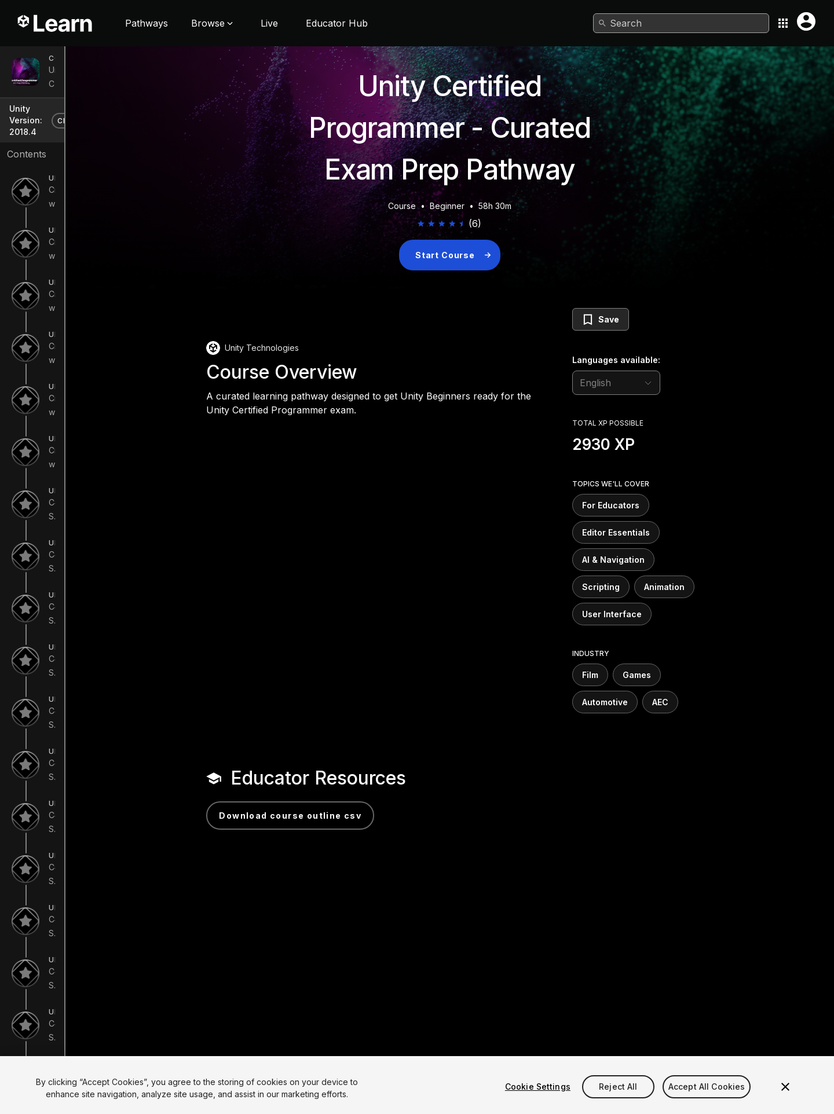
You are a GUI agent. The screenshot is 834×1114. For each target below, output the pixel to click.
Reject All (618, 1101)
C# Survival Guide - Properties (107, 1013)
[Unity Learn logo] (55, 23)
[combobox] (681, 23)
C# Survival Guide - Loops (99, 752)
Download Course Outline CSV (357, 815)
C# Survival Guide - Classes (102, 909)
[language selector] (683, 383)
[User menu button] (806, 21)
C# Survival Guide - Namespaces (112, 1065)
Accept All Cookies (706, 1101)
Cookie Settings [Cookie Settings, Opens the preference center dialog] (537, 1101)
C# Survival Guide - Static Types (111, 961)
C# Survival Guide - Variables (104, 596)
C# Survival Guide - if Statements (111, 648)
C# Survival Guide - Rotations (104, 544)
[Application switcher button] (783, 23)
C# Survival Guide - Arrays (99, 804)
